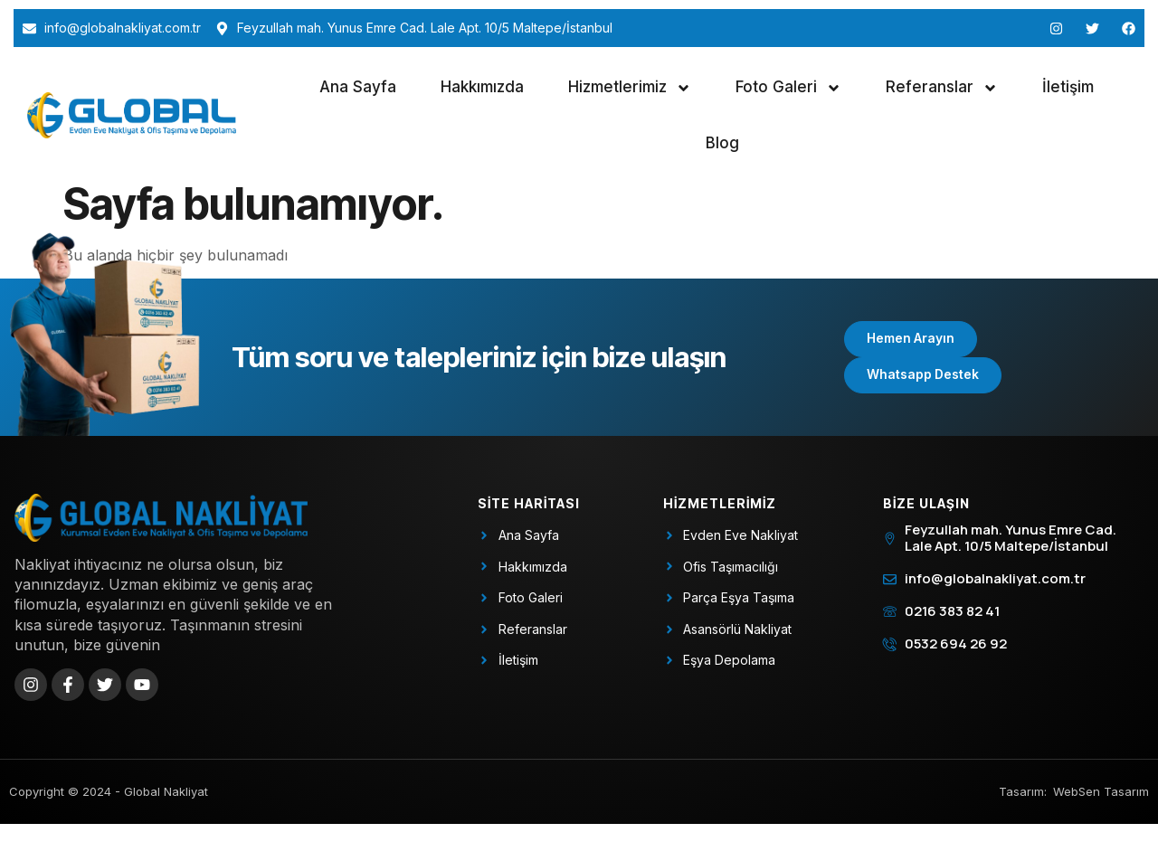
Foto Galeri (788, 88)
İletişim (1068, 87)
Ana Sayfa (357, 87)
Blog (722, 143)
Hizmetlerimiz (629, 88)
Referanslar (942, 88)
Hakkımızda (482, 87)
